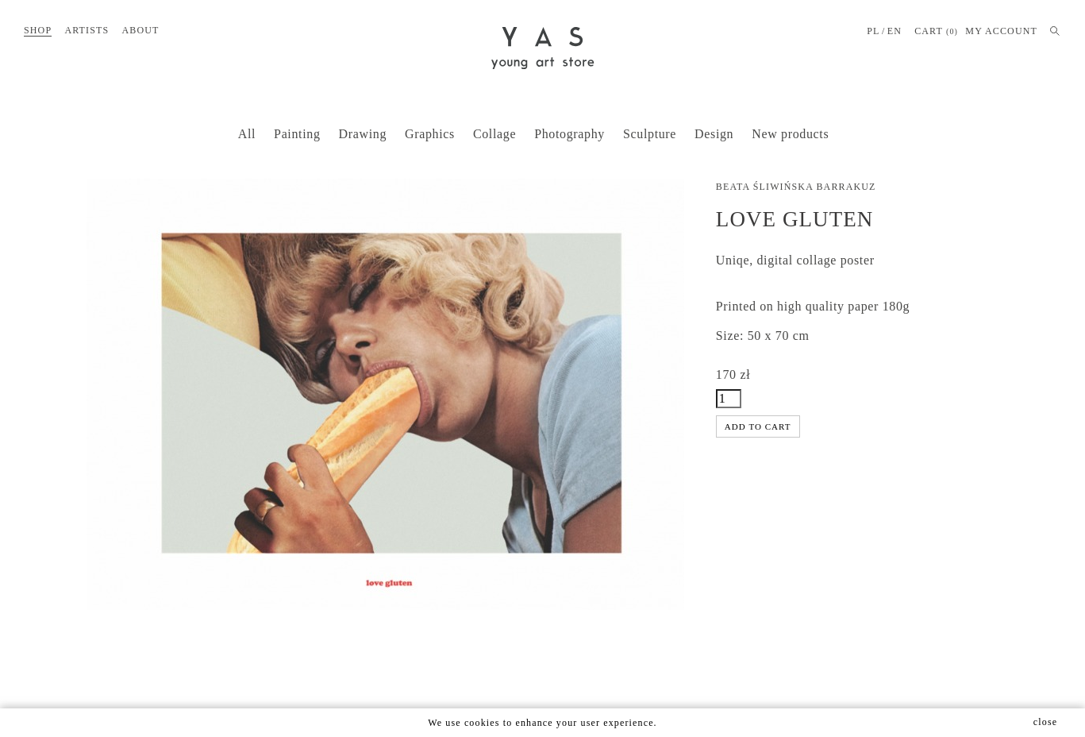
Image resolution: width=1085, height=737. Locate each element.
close (1045, 721)
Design (713, 134)
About (140, 30)
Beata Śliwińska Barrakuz (796, 186)
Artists (86, 30)
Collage (494, 134)
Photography (569, 134)
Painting (297, 134)
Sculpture (649, 134)
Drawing (363, 134)
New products (790, 134)
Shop (38, 30)
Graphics (430, 134)
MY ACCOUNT (1001, 31)
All (247, 134)
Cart (936, 32)
